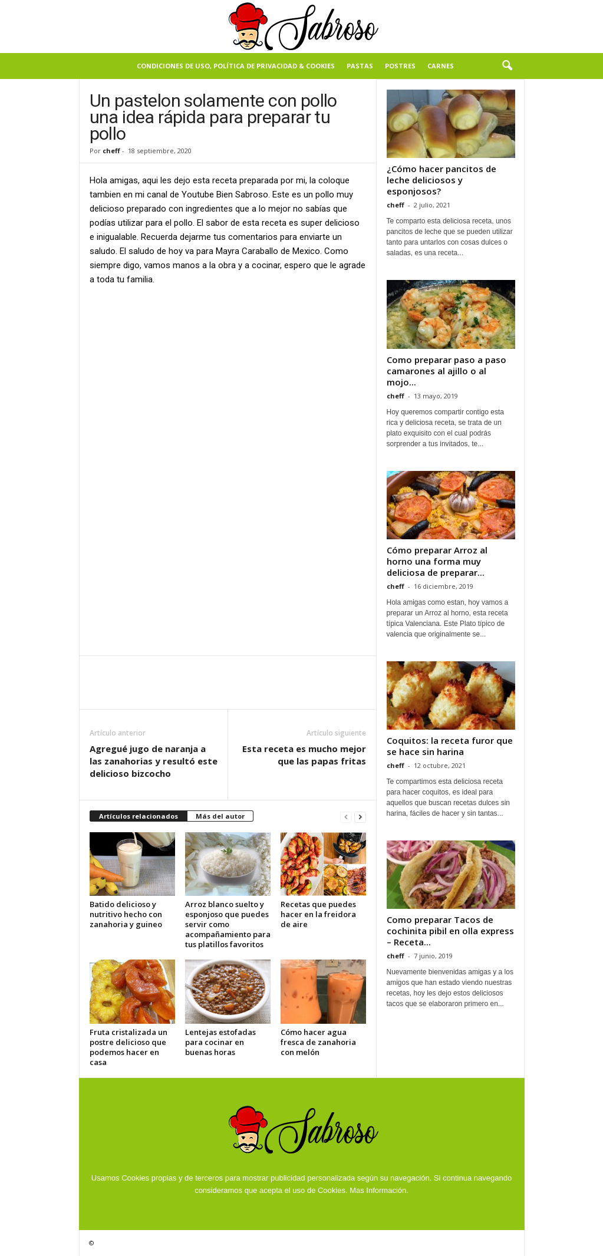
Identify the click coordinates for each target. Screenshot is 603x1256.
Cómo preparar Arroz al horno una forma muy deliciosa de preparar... (437, 561)
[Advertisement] (227, 383)
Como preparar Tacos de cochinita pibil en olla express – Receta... (450, 931)
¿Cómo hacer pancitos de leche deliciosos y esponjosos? (441, 180)
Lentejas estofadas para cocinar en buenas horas (220, 1042)
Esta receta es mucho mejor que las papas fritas (304, 755)
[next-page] (360, 816)
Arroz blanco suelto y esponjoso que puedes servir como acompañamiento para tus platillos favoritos (228, 924)
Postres (400, 65)
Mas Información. (379, 1190)
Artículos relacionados (138, 816)
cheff (111, 150)
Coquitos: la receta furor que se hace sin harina (450, 745)
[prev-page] (346, 816)
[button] (507, 66)
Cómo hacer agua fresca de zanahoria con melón (318, 1042)
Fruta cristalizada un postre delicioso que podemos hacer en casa (128, 1047)
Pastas (360, 65)
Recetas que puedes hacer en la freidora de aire (318, 914)
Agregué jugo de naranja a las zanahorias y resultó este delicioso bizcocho (154, 761)
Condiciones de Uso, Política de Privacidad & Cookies (236, 65)
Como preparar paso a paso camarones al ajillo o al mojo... (446, 371)
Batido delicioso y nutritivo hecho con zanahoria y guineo (126, 914)
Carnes (440, 65)
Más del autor (220, 816)
